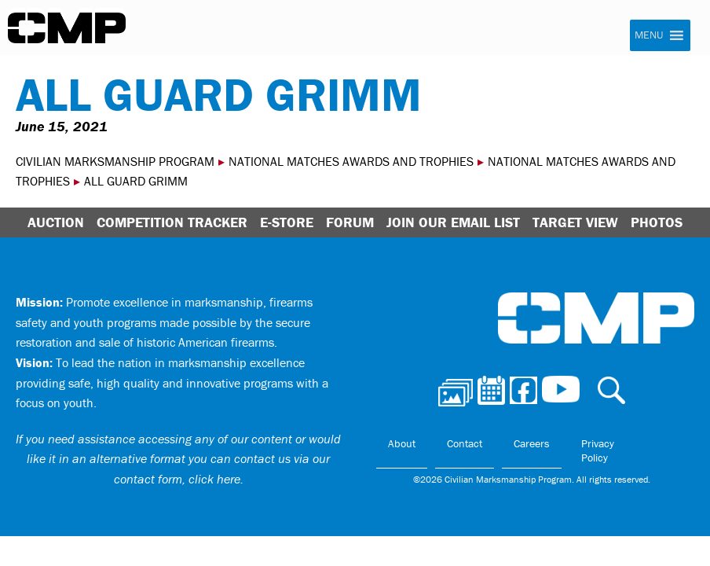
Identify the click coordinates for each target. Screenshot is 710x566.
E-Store (286, 222)
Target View (575, 222)
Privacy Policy (597, 450)
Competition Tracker (172, 222)
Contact (464, 443)
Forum (350, 222)
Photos (657, 222)
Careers (532, 443)
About (401, 443)
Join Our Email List (453, 222)
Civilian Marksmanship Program (67, 28)
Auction (55, 222)
